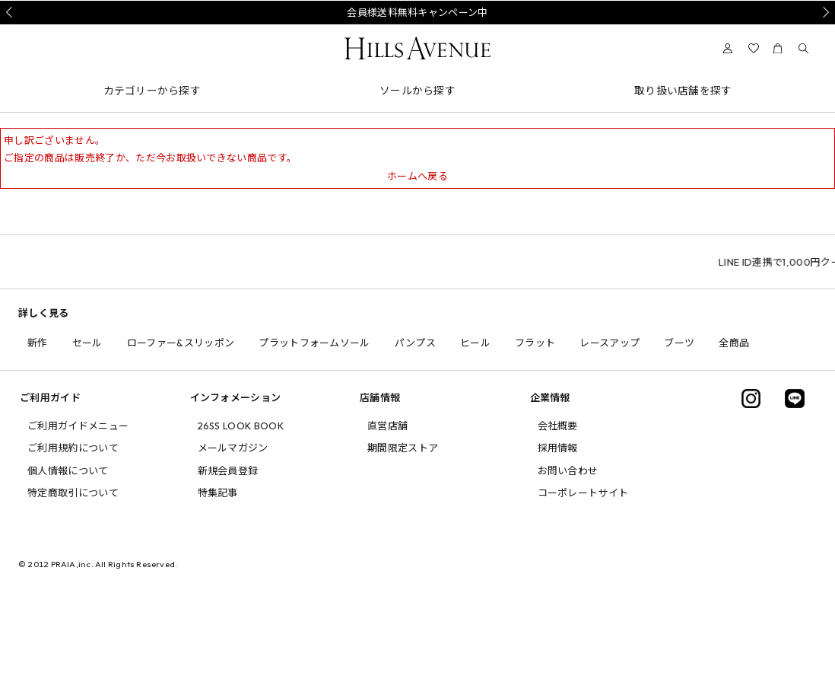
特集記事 (218, 492)
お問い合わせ (568, 470)
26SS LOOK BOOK (241, 425)
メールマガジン (233, 448)
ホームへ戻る (417, 176)
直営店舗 (387, 425)
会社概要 (558, 425)
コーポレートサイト (583, 492)
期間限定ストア (402, 448)
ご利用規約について (73, 448)
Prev (11, 12)
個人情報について (68, 470)
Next (823, 12)
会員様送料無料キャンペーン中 (417, 12)
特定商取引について (73, 492)
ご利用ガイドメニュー (78, 425)
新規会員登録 (228, 470)
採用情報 (558, 448)
